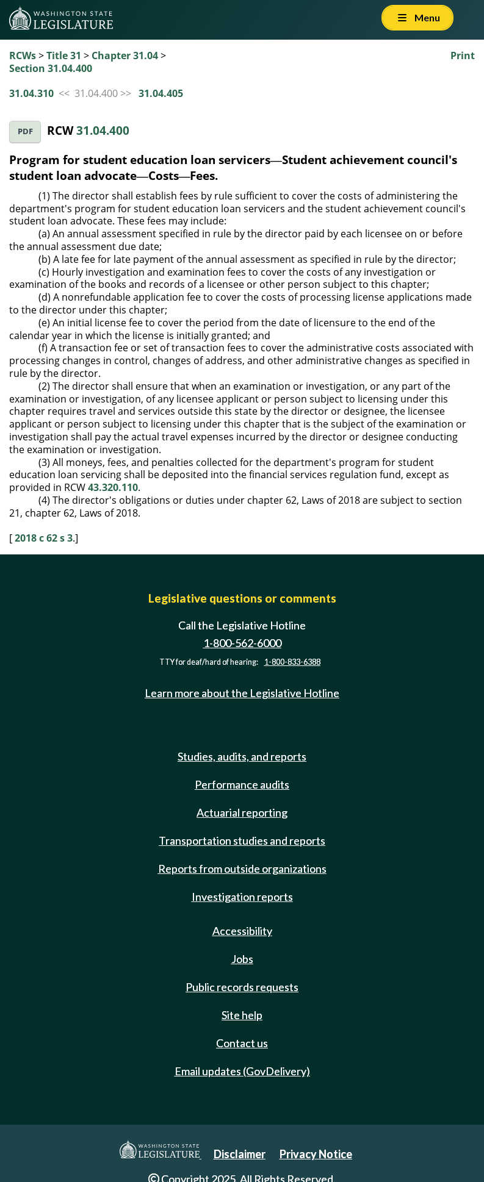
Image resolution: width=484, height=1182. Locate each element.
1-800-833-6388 (292, 662)
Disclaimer (239, 1154)
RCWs (22, 55)
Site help (242, 1015)
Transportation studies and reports (242, 840)
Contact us (242, 1043)
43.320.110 (113, 487)
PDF (25, 131)
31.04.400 (102, 130)
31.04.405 (161, 93)
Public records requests (242, 987)
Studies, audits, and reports (242, 756)
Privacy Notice (316, 1154)
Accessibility (242, 930)
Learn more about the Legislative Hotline (242, 693)
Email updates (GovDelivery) (242, 1071)
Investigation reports (242, 896)
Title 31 (63, 55)
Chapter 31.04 (125, 55)
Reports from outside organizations (242, 868)
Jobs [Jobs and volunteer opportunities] (242, 958)
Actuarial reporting (242, 812)
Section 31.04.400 (50, 68)
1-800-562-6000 (242, 643)
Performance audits (242, 784)
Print (462, 55)
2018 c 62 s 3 (44, 538)
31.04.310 (31, 93)
